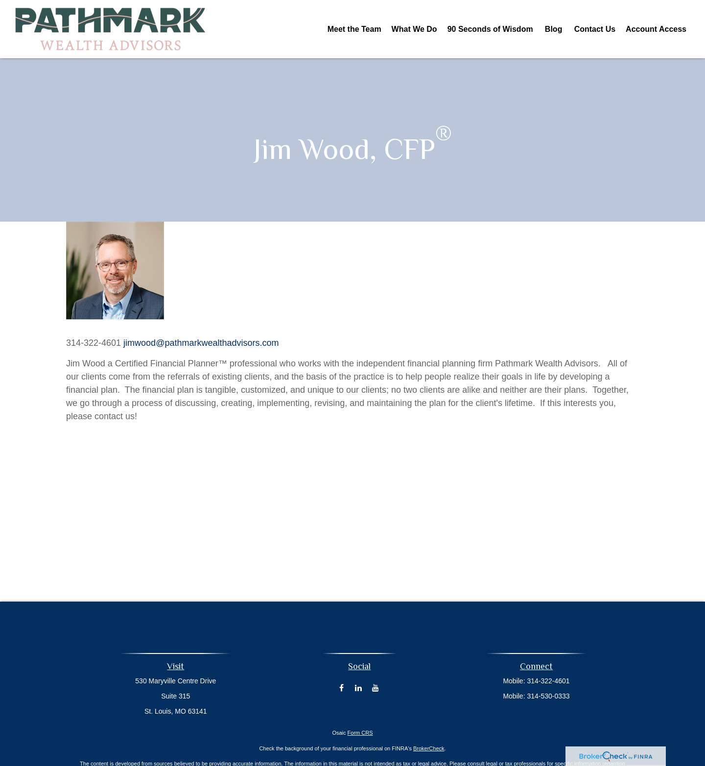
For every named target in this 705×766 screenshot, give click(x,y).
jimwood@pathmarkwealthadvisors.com (201, 343)
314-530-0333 (548, 696)
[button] (354, 29)
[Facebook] (341, 687)
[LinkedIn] (358, 687)
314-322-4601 (548, 681)
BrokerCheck (429, 748)
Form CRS (360, 733)
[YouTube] (375, 687)
